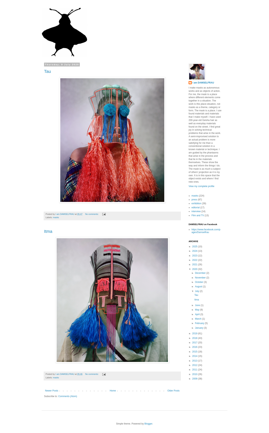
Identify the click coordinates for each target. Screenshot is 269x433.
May (197, 309)
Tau (47, 71)
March (198, 318)
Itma (48, 231)
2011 (195, 369)
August (199, 286)
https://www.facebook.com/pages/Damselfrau (206, 231)
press (194, 199)
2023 (195, 255)
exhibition (196, 203)
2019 (195, 333)
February (200, 323)
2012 (195, 365)
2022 (195, 260)
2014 (195, 356)
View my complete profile (201, 186)
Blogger (148, 423)
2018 (195, 338)
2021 (195, 264)
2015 (195, 351)
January (199, 328)
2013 (195, 360)
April (197, 314)
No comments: (92, 214)
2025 (195, 246)
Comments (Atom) (67, 396)
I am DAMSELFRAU (203, 82)
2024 (195, 251)
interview (196, 211)
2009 (195, 378)
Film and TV (198, 215)
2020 (195, 269)
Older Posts (173, 390)
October (199, 282)
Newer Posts (51, 390)
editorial (196, 207)
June (198, 305)
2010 (195, 374)
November (200, 277)
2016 (195, 347)
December (200, 273)
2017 (195, 342)
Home (113, 390)
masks (56, 217)
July (197, 291)
